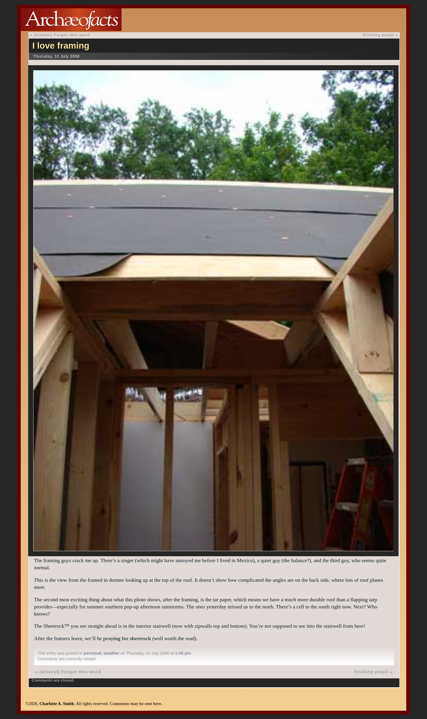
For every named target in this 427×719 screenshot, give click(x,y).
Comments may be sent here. (136, 703)
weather (111, 653)
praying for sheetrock (127, 638)
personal (92, 653)
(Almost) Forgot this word (62, 35)
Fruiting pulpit (378, 35)
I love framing (60, 45)
